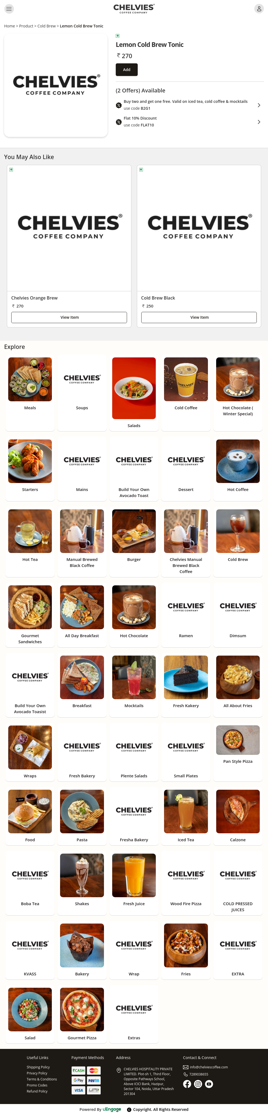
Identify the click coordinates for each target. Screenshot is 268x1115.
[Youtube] (209, 1084)
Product (26, 26)
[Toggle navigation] (9, 8)
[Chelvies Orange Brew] (69, 228)
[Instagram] (198, 1084)
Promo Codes (37, 1085)
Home (9, 26)
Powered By (101, 1109)
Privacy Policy (37, 1073)
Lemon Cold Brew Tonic (81, 26)
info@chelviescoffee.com (205, 1067)
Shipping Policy (38, 1067)
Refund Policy (37, 1091)
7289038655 (195, 1074)
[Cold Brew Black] (199, 228)
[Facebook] (187, 1084)
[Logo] (134, 8)
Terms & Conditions (42, 1079)
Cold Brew (47, 26)
